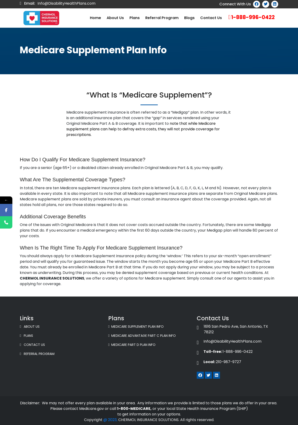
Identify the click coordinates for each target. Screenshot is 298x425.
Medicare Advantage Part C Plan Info (142, 335)
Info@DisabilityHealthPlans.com (66, 3)
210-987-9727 (219, 361)
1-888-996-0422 (253, 17)
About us (115, 17)
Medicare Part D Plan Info (132, 344)
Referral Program (162, 17)
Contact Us (211, 17)
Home (95, 17)
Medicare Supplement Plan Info (136, 326)
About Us (30, 326)
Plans (134, 17)
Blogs (189, 17)
